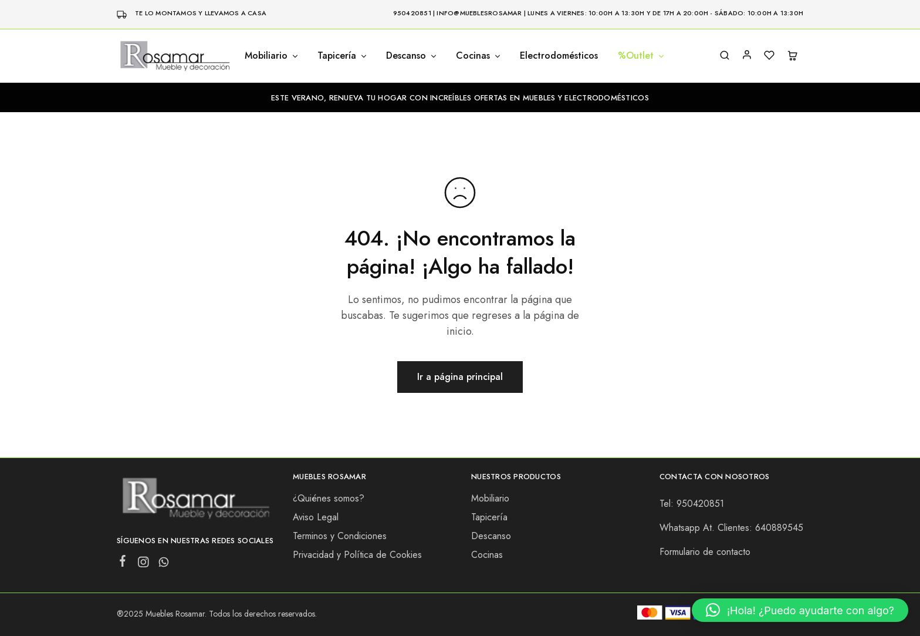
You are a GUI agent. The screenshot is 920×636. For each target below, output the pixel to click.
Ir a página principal (460, 376)
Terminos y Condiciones (340, 536)
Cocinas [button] (479, 55)
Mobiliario (490, 498)
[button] (800, 610)
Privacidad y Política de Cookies (357, 554)
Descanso (491, 536)
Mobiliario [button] (272, 55)
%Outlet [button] (641, 55)
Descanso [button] (412, 55)
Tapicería (489, 517)
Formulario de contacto (704, 551)
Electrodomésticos (559, 55)
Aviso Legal (316, 517)
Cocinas (487, 554)
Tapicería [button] (342, 55)
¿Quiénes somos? (328, 498)
